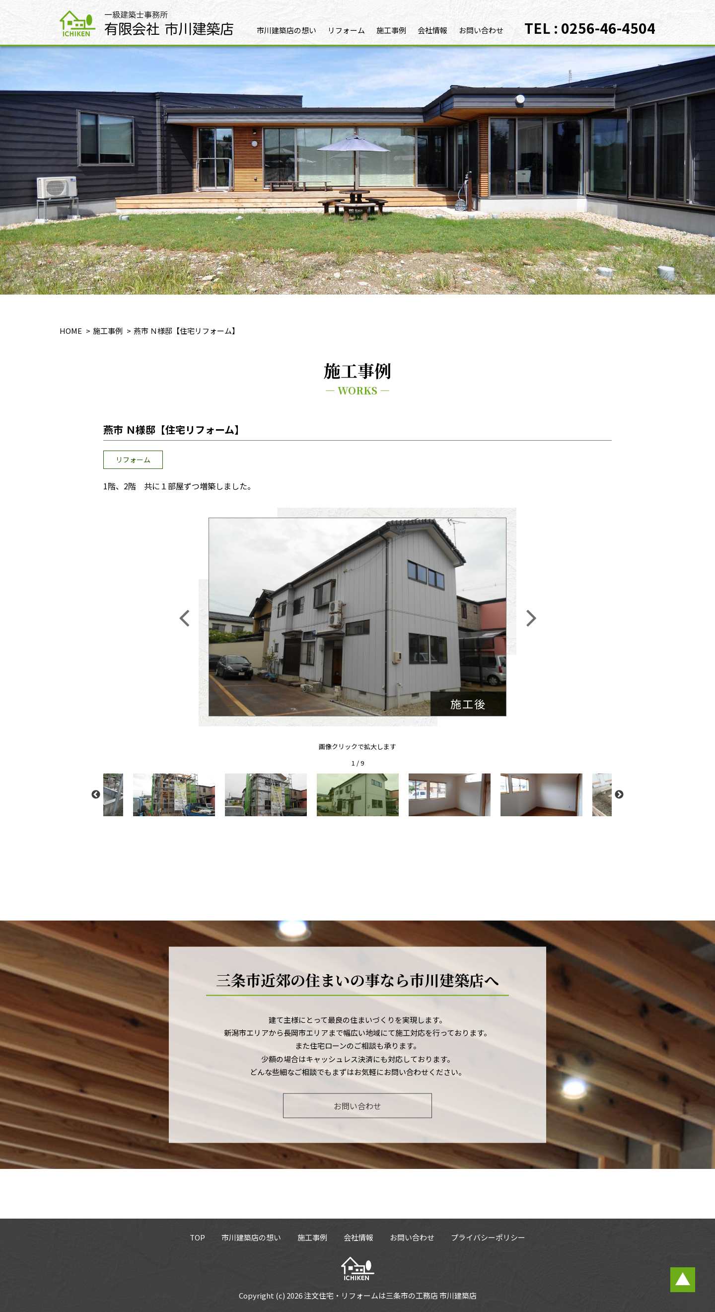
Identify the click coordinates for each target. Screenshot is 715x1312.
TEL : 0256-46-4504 (589, 28)
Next (619, 795)
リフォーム (346, 30)
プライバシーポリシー (488, 1237)
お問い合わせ (481, 30)
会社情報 (432, 30)
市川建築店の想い (286, 30)
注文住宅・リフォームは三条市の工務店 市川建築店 (390, 1295)
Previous (96, 795)
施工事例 (391, 30)
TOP (197, 1237)
